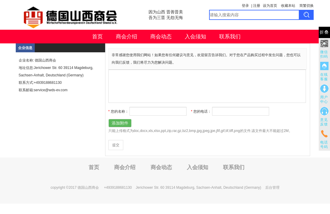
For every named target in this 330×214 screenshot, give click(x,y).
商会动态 (161, 37)
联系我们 (230, 37)
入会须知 (195, 37)
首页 (97, 37)
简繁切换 (306, 6)
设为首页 (270, 6)
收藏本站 (288, 6)
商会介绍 (126, 37)
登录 (245, 6)
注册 (256, 6)
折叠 (324, 32)
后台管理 (272, 187)
